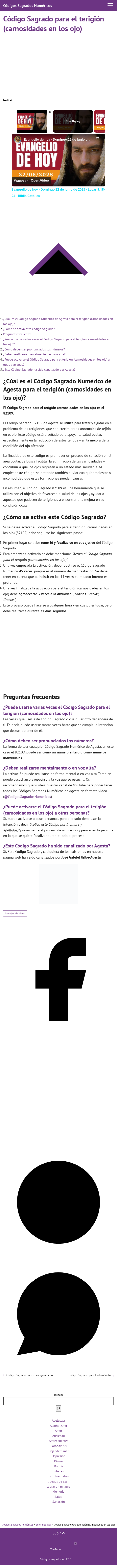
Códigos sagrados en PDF (55, 1559)
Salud (58, 1497)
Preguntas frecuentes (17, 334)
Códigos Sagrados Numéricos (27, 5)
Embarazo (58, 1471)
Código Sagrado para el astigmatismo (29, 1375)
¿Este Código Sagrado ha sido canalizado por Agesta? (39, 369)
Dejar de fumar (58, 1451)
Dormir (58, 1466)
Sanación (58, 1502)
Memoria (58, 1491)
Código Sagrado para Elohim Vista (89, 1375)
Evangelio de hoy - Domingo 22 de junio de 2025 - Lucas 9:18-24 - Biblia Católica (58, 139)
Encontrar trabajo (58, 1476)
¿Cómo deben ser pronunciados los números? (34, 349)
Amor (58, 1431)
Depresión (58, 1456)
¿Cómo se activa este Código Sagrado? (29, 329)
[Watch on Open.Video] (31, 180)
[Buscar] (58, 1408)
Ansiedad (58, 1436)
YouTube (55, 1549)
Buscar (58, 1395)
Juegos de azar (58, 1481)
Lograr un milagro (58, 1486)
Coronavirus (59, 1446)
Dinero (58, 1461)
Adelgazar (58, 1420)
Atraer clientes (58, 1441)
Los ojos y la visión (15, 913)
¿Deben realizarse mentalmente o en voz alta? (34, 354)
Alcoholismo (58, 1426)
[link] (18, 140)
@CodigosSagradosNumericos (27, 796)
